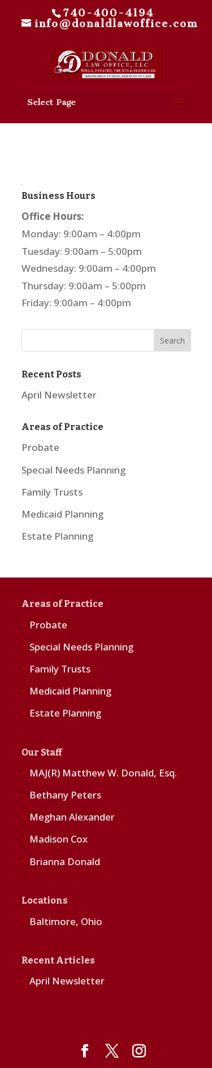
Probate (40, 447)
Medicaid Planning (62, 513)
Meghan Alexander (72, 816)
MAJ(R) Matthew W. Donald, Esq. (103, 772)
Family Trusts (52, 491)
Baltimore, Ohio (65, 921)
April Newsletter (59, 394)
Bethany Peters (65, 794)
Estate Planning (57, 535)
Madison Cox (58, 838)
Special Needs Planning (73, 469)
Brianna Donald (64, 861)
